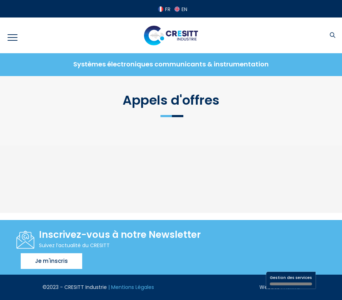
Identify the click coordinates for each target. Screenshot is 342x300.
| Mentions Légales (131, 287)
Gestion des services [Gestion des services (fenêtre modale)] (291, 280)
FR (164, 9)
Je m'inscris (51, 261)
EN (180, 9)
